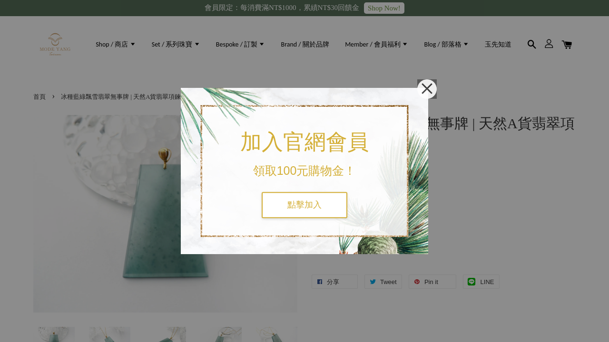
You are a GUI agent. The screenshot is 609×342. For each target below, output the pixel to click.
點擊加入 (304, 204)
